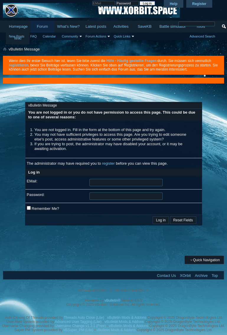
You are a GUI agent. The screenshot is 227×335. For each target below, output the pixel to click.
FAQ (33, 36)
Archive (201, 275)
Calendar (49, 36)
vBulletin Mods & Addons (126, 318)
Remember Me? (111, 9)
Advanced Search (202, 36)
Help (173, 4)
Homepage (18, 26)
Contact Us (166, 275)
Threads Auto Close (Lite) (84, 318)
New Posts (17, 36)
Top (215, 275)
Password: (36, 194)
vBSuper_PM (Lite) (78, 330)
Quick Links (122, 36)
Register (199, 4)
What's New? (68, 26)
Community (70, 36)
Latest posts (96, 26)
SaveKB (144, 26)
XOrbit (185, 275)
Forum (42, 26)
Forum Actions (96, 36)
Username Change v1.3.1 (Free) (80, 326)
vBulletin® (112, 300)
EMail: (32, 181)
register (108, 163)
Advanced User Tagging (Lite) (78, 322)
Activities (120, 26)
